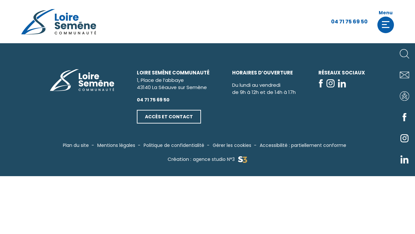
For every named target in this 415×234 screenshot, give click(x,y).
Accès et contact (169, 116)
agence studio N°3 (220, 159)
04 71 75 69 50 (349, 21)
